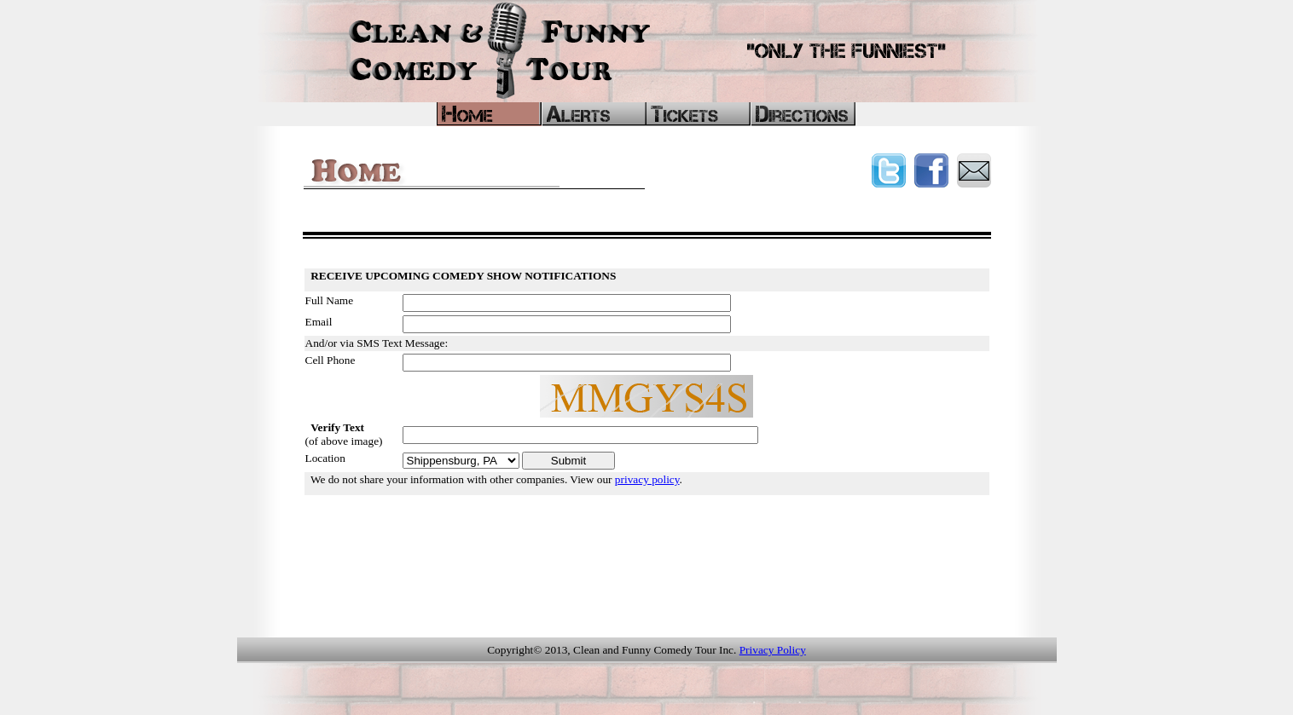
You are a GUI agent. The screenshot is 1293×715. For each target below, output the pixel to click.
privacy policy (647, 479)
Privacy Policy (772, 649)
